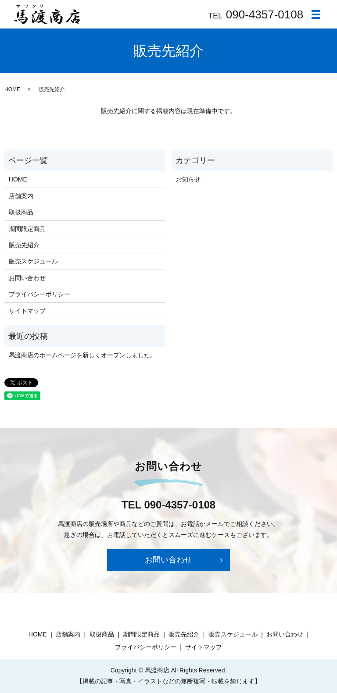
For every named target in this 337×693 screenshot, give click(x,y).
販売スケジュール (33, 261)
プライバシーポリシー (39, 294)
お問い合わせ (27, 277)
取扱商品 (21, 212)
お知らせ (188, 179)
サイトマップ (27, 310)
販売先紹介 (24, 245)
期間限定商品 (27, 228)
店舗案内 (21, 195)
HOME (12, 89)
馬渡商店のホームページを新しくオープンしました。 (82, 355)
